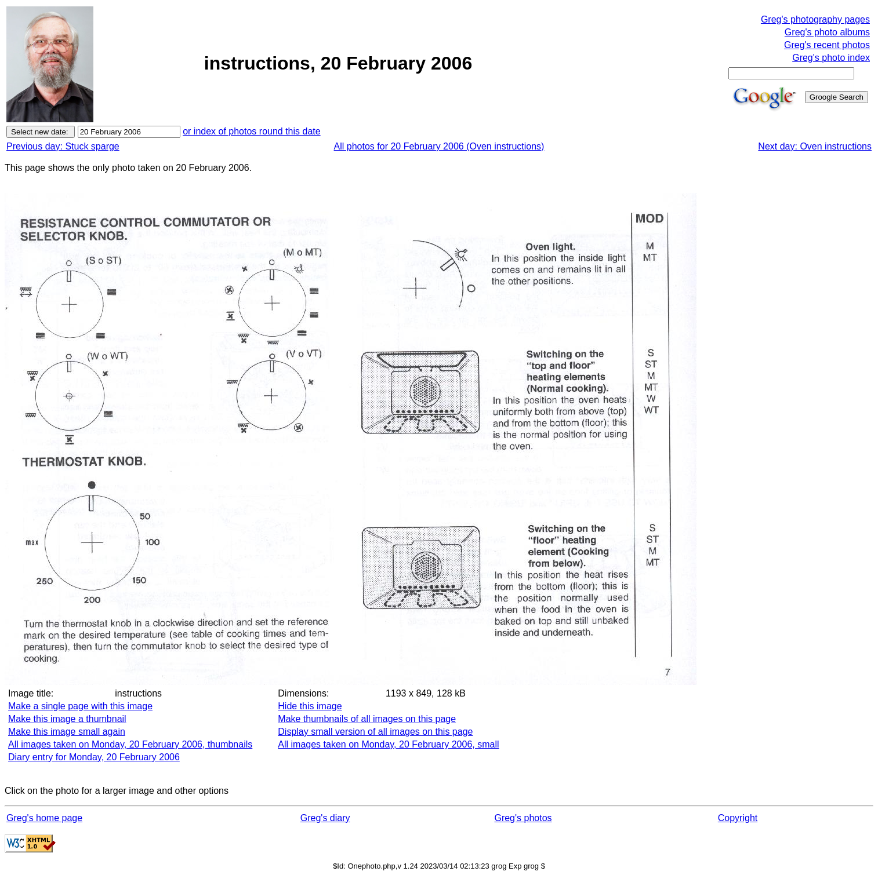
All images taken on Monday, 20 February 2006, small (388, 744)
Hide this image (310, 706)
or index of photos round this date (252, 131)
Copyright (737, 818)
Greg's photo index (831, 58)
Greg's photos (523, 818)
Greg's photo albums (827, 32)
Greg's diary (325, 818)
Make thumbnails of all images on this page (367, 719)
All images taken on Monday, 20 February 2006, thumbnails (130, 744)
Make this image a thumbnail (67, 719)
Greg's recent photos (827, 45)
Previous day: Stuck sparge (62, 146)
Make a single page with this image (80, 706)
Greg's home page (44, 818)
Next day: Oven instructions (815, 146)
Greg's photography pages (815, 19)
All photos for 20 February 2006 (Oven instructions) (439, 146)
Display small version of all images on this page (375, 732)
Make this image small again (66, 732)
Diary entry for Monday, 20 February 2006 (94, 757)
